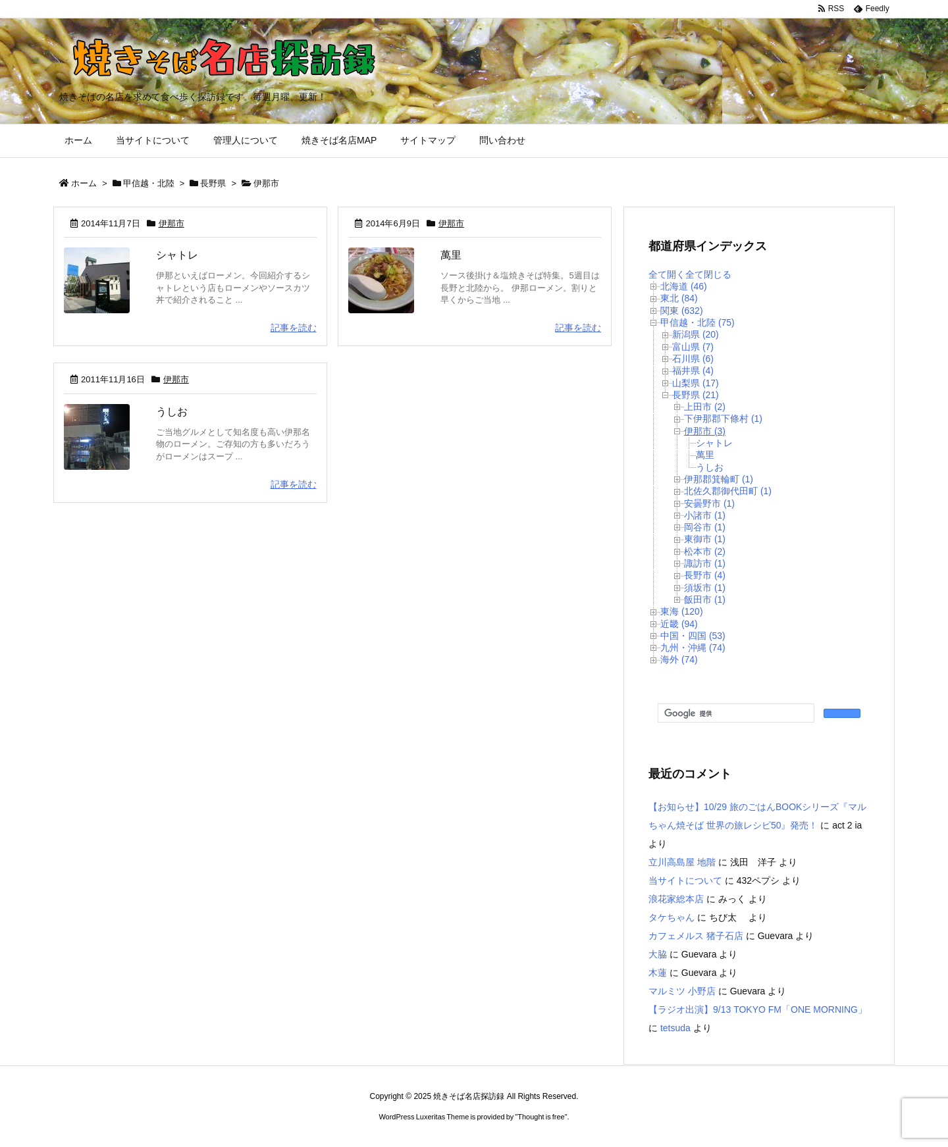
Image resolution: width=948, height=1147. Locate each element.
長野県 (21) (695, 395)
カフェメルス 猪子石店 (695, 935)
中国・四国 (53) (692, 635)
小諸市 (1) (704, 515)
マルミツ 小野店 (682, 991)
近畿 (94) (679, 624)
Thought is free (540, 1117)
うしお (172, 411)
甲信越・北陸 (148, 183)
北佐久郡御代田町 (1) (728, 491)
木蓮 (657, 972)
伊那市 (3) (704, 431)
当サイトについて (685, 880)
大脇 (657, 954)
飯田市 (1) (704, 599)
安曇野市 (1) (709, 503)
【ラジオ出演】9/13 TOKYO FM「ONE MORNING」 (757, 1009)
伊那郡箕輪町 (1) (718, 479)
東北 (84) (679, 298)
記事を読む (294, 327)
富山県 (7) (693, 347)
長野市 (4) (704, 575)
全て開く (666, 274)
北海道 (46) (683, 286)
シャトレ (177, 255)
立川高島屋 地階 (682, 862)
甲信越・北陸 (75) (697, 322)
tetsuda (675, 1028)
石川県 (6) (693, 358)
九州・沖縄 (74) (692, 647)
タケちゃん (671, 917)
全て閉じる (708, 274)
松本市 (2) (704, 551)
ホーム (84, 183)
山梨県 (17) (695, 383)
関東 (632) (681, 310)
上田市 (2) (704, 406)
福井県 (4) (693, 370)
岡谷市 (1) (704, 527)
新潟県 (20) (695, 334)
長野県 (213, 183)
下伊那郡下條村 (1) (723, 418)
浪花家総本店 (676, 899)
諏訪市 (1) (704, 563)
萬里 (450, 255)
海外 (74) (679, 659)
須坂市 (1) (704, 587)
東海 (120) (681, 611)
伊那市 (171, 223)
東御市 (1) (704, 539)
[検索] (734, 713)
